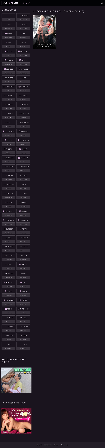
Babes (9, 33)
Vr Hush (24, 336)
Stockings (10, 300)
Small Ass (9, 282)
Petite (24, 229)
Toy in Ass (9, 318)
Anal (9, 25)
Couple (24, 96)
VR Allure (9, 336)
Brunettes (10, 87)
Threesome (24, 309)
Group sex (24, 158)
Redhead (9, 256)
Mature (24, 211)
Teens (9, 309)
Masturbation (10, 211)
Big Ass (9, 51)
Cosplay (10, 96)
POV (9, 238)
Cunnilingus (24, 113)
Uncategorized (10, 327)
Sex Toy (24, 264)
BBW (9, 42)
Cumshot (9, 113)
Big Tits (24, 60)
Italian (24, 184)
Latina (24, 193)
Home (27, 3)
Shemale (24, 273)
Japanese (9, 193)
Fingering (9, 149)
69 (9, 16)
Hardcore (9, 176)
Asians (24, 25)
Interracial (9, 184)
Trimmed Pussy (25, 318)
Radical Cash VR (25, 247)
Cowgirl (9, 105)
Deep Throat (24, 122)
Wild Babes (10, 3)
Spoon (9, 291)
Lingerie (24, 202)
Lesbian (9, 202)
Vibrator (24, 327)
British (24, 78)
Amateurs (24, 16)
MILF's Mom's (9, 220)
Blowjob (24, 69)
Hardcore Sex (25, 176)
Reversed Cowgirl (25, 256)
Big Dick (10, 60)
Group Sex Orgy (10, 167)
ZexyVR (24, 344)
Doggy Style (9, 131)
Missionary (24, 220)
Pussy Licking (10, 247)
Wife (9, 344)
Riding (9, 264)
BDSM (24, 42)
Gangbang (10, 158)
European (24, 131)
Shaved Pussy (10, 273)
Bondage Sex (10, 78)
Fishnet (24, 149)
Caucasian (24, 87)
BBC (24, 33)
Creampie (24, 105)
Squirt (24, 291)
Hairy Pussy (24, 167)
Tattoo (24, 300)
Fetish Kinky (24, 140)
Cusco (9, 122)
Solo (24, 282)
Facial (9, 140)
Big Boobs (24, 51)
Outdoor (9, 229)
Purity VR (24, 238)
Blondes (9, 69)
